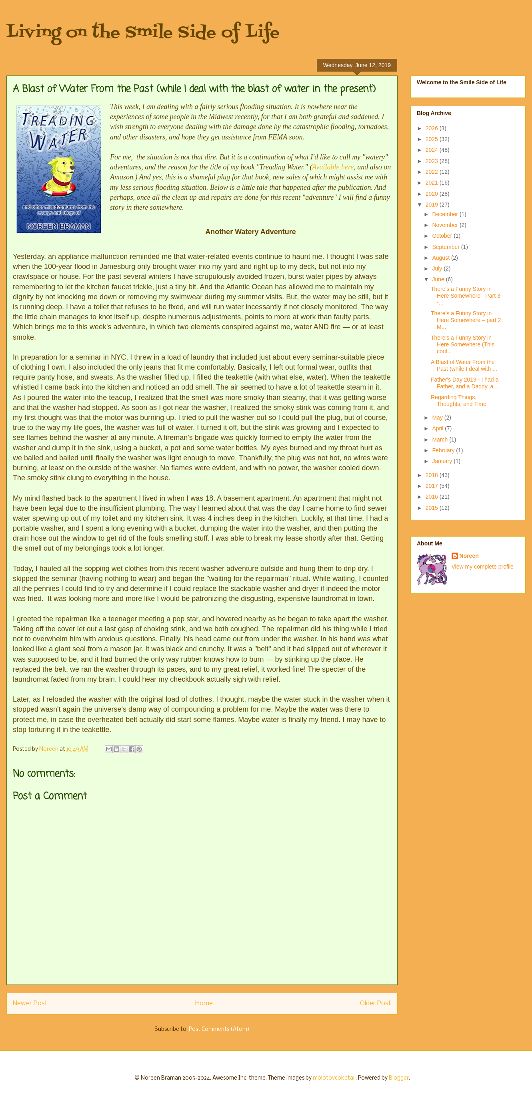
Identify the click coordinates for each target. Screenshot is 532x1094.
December (445, 214)
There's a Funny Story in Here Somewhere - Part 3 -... (465, 296)
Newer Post (30, 1003)
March (440, 439)
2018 (433, 475)
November (445, 225)
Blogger (399, 1078)
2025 (433, 139)
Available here (333, 167)
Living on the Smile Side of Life (143, 33)
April (438, 428)
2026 (433, 128)
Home (204, 1003)
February (444, 450)
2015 (433, 508)
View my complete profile (483, 566)
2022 (433, 172)
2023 (433, 161)
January (443, 461)
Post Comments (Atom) (219, 1029)
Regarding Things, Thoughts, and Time (458, 400)
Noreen (469, 556)
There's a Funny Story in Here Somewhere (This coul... (462, 344)
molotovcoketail (334, 1078)
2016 (433, 496)
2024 (433, 150)
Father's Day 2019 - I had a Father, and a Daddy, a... (464, 383)
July (438, 268)
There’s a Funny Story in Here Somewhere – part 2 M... (466, 320)
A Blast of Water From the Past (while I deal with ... (464, 365)
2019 (433, 204)
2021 (433, 182)
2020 (433, 194)
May (438, 417)
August (441, 258)
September (446, 247)
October (443, 236)
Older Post (375, 1003)
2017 (433, 486)
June (439, 279)
